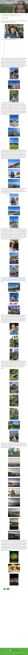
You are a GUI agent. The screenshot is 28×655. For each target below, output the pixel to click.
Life (4, 588)
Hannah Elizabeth (14, 2)
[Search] (26, 2)
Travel (8, 588)
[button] (26, 15)
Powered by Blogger (14, 650)
